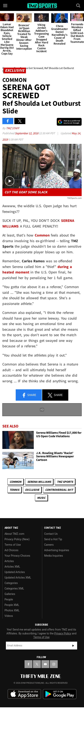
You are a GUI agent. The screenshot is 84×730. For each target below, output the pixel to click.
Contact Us (51, 533)
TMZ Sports (65, 482)
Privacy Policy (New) (17, 539)
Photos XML (12, 610)
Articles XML (12, 566)
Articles (9, 561)
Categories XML (14, 588)
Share (29, 395)
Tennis (14, 490)
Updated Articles (15, 572)
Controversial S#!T (59, 490)
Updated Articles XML (18, 577)
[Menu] (5, 5)
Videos (9, 615)
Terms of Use (13, 544)
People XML (12, 604)
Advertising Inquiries (56, 550)
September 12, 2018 (27, 133)
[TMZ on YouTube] (45, 664)
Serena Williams (39, 482)
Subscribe (73, 645)
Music (41, 498)
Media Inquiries (53, 555)
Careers (49, 544)
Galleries (10, 594)
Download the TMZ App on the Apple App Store (24, 694)
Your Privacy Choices (17, 555)
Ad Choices (11, 550)
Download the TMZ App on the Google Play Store (59, 694)
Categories (11, 583)
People (9, 599)
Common (15, 482)
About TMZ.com (14, 533)
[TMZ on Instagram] (54, 664)
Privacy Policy (62, 633)
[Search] (78, 5)
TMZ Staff (12, 128)
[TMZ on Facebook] (28, 664)
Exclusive (32, 490)
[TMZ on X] (37, 664)
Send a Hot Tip (53, 539)
